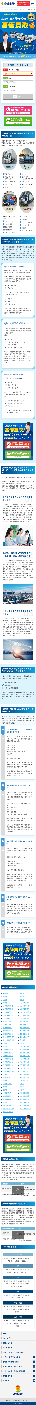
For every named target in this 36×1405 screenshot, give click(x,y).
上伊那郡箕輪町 (25, 1009)
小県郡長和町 (7, 1084)
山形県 (16, 1261)
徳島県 (13, 1309)
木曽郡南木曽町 (25, 1028)
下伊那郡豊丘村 (25, 1059)
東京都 (16, 1272)
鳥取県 (6, 1306)
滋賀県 (6, 1295)
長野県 (13, 1284)
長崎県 (20, 1321)
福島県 (24, 1261)
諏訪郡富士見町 (25, 1077)
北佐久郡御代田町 (8, 1040)
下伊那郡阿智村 (25, 1046)
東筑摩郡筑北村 (8, 1099)
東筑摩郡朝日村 (25, 1093)
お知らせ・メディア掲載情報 (13, 1352)
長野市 (5, 1090)
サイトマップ (7, 1347)
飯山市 (5, 996)
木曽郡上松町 (7, 1021)
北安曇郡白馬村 (8, 1034)
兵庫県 (27, 1295)
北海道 (6, 1258)
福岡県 (6, 1321)
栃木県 (13, 1270)
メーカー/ (13, 70)
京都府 (13, 1295)
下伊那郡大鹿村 (8, 1052)
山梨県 (6, 1284)
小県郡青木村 (24, 1080)
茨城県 (6, 1270)
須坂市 (5, 1074)
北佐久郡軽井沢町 (8, 1037)
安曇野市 (6, 993)
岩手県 (20, 1258)
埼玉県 (27, 1270)
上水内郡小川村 (8, 1018)
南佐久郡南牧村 (8, 1112)
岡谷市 (5, 1003)
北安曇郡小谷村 (25, 1031)
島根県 (13, 1306)
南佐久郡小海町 (25, 1105)
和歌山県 (20, 1298)
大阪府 (20, 1295)
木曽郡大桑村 (7, 1024)
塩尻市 (5, 1046)
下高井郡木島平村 (8, 1068)
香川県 (20, 1309)
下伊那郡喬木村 (8, 1056)
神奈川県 (23, 1272)
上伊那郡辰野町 (8, 1006)
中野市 (22, 1090)
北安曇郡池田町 (8, 1031)
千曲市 (22, 1084)
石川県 (20, 1281)
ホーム (5, 1333)
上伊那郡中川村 (25, 1006)
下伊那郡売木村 (25, 1049)
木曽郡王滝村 (24, 1021)
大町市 (22, 1000)
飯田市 (22, 993)
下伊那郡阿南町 (8, 1049)
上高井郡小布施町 (25, 1012)
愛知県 (13, 1286)
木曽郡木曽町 (24, 1024)
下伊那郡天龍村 (8, 1059)
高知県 (16, 1312)
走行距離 (11, 86)
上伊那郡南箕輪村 (8, 1009)
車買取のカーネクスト (22, 1400)
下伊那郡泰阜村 (25, 1065)
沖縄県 (16, 1326)
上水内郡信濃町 (25, 1018)
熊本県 (27, 1321)
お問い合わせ (7, 1343)
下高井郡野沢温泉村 (26, 1068)
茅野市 (5, 1087)
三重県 (20, 1286)
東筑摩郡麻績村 (25, 1096)
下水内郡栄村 (24, 1071)
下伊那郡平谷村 (25, 1062)
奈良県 (12, 1298)
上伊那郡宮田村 (8, 1012)
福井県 (27, 1281)
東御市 (22, 1087)
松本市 (5, 1102)
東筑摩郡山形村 (25, 1099)
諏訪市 (5, 1080)
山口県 (6, 1309)
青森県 (13, 1258)
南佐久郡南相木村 (25, 1108)
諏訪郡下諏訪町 (25, 1074)
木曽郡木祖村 (7, 1028)
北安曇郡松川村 (25, 1034)
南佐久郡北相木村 (8, 1105)
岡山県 (20, 1306)
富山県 (13, 1281)
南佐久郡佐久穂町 (8, 1108)
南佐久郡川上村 (25, 1102)
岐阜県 (20, 1284)
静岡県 (27, 1284)
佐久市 (22, 1043)
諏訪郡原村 (6, 1077)
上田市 (5, 1000)
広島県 (27, 1306)
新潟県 (6, 1281)
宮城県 (27, 1258)
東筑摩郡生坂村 (8, 1096)
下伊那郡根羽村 (8, 1062)
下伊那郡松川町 (8, 1065)
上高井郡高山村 (8, 1015)
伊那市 (22, 996)
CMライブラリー (8, 1338)
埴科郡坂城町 (7, 1093)
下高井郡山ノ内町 (8, 1071)
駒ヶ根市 (22, 1040)
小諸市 (5, 1043)
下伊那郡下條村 (25, 1052)
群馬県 (20, 1270)
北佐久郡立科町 (25, 1037)
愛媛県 (27, 1309)
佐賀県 (13, 1321)
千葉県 (9, 1272)
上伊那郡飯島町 (25, 1003)
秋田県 (10, 1261)
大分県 (9, 1323)
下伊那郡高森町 (25, 1056)
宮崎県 (16, 1323)
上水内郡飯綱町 (25, 1015)
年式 (10, 78)
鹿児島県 (23, 1323)
